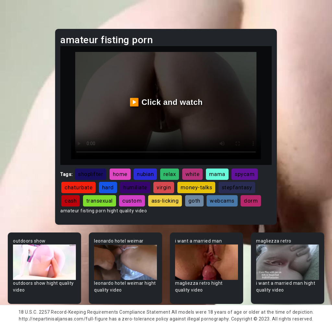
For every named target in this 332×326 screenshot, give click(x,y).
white (192, 174)
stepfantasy (237, 187)
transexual (99, 200)
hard (108, 187)
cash (71, 200)
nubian (145, 174)
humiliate (135, 187)
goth (194, 200)
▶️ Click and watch (166, 102)
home (120, 174)
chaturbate (78, 187)
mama (217, 174)
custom (132, 200)
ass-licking (165, 200)
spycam (245, 174)
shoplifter (90, 174)
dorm (251, 200)
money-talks (196, 187)
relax (169, 174)
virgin (164, 187)
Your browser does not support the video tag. (44, 262)
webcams (222, 200)
